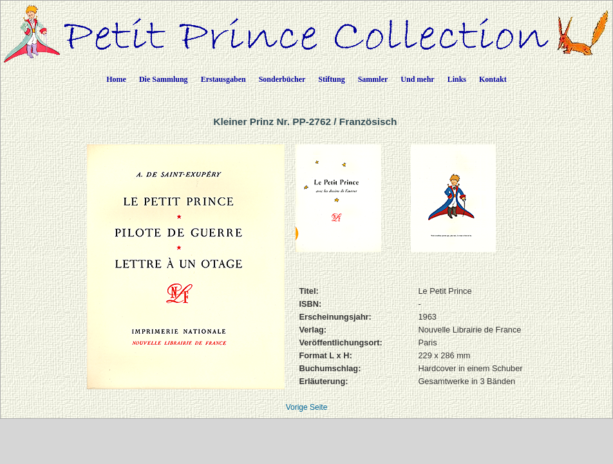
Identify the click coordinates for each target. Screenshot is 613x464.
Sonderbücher (282, 79)
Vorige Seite (307, 407)
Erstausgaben (223, 79)
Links (457, 79)
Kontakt (493, 79)
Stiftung (331, 79)
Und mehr (417, 79)
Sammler (373, 79)
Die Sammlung (163, 79)
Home (116, 79)
